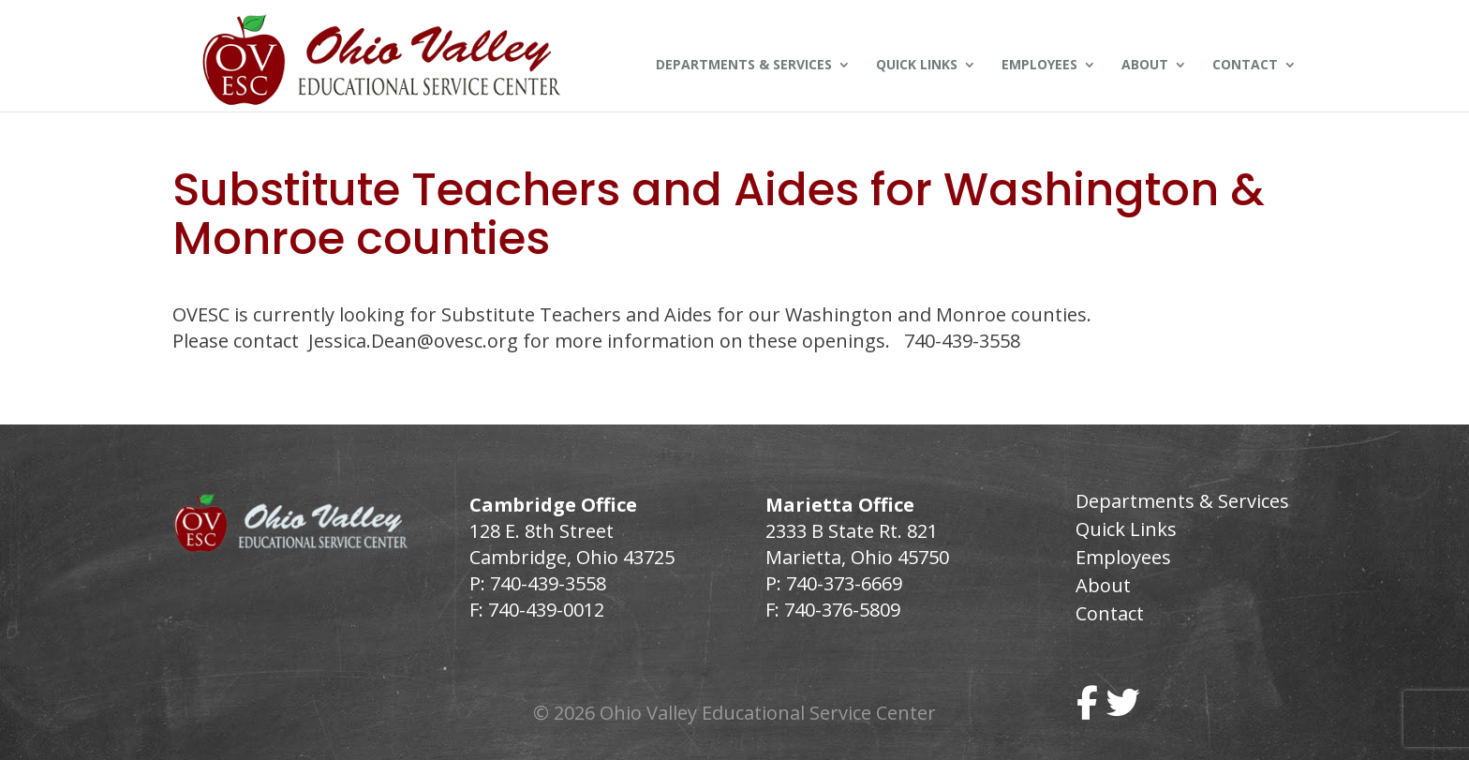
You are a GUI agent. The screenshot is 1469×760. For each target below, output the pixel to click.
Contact (1245, 65)
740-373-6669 (844, 583)
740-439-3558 (545, 583)
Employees (1039, 65)
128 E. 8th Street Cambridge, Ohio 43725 (572, 544)
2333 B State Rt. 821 (851, 531)
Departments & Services (744, 65)
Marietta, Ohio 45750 (857, 557)
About (1144, 65)
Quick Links (916, 65)
